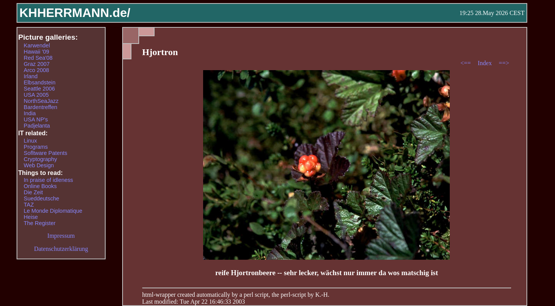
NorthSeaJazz (41, 101)
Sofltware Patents (45, 153)
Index (485, 63)
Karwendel (37, 45)
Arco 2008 (36, 70)
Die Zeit (33, 192)
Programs (36, 147)
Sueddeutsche (41, 198)
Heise (31, 217)
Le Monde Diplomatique (53, 211)
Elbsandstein (40, 82)
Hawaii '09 (36, 52)
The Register (40, 223)
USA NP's (36, 119)
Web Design (39, 165)
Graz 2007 (37, 64)
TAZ (29, 205)
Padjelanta (37, 126)
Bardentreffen (40, 107)
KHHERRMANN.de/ (74, 13)
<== (466, 63)
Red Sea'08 (38, 58)
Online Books (40, 186)
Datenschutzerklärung (61, 248)
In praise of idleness (48, 180)
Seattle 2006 (39, 89)
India (30, 113)
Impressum (61, 235)
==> (504, 63)
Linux (30, 141)
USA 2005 (36, 95)
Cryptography (40, 159)
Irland (31, 76)
